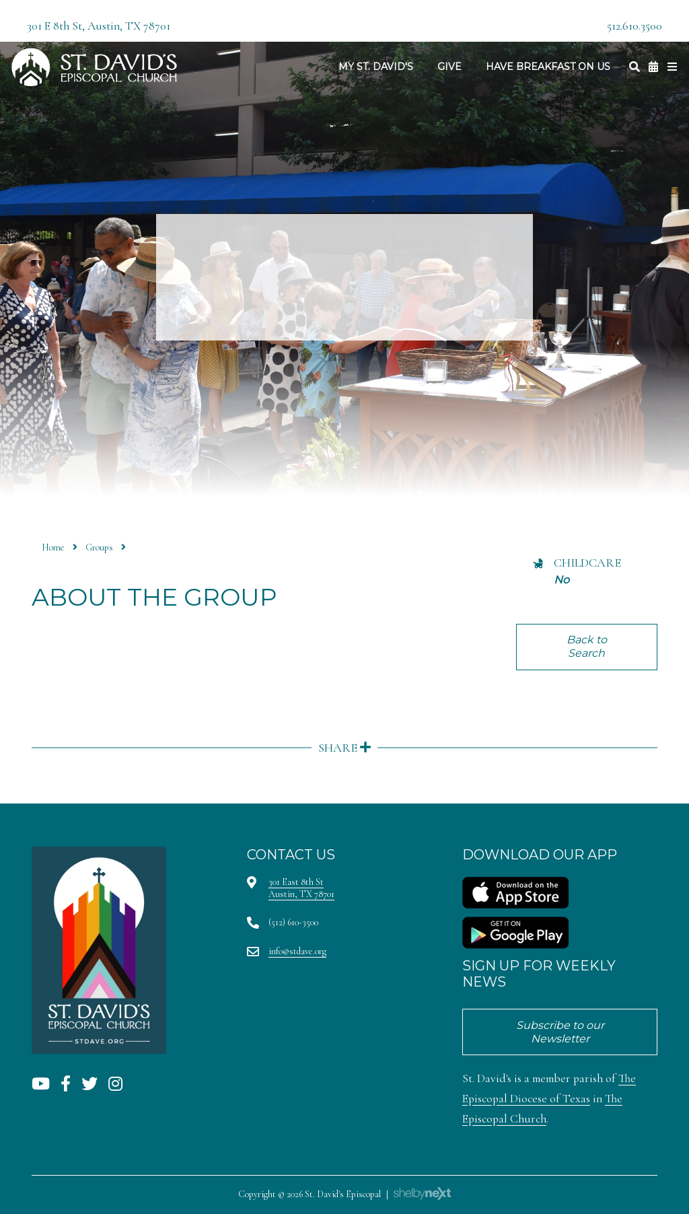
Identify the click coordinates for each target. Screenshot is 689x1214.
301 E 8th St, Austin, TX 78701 (98, 26)
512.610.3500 (634, 26)
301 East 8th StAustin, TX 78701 (301, 888)
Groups (99, 547)
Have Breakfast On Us (548, 67)
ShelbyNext (422, 1194)
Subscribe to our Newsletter (560, 1032)
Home (53, 547)
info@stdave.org (297, 951)
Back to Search (587, 646)
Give (449, 67)
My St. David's (375, 67)
